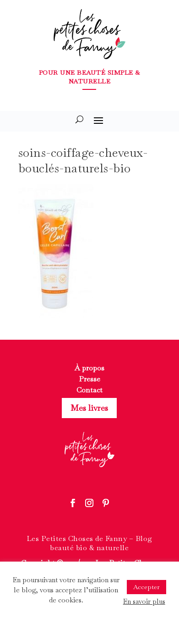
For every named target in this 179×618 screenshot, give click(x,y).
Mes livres (89, 408)
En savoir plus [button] (144, 601)
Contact (89, 390)
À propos (89, 368)
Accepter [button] (146, 587)
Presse (89, 379)
